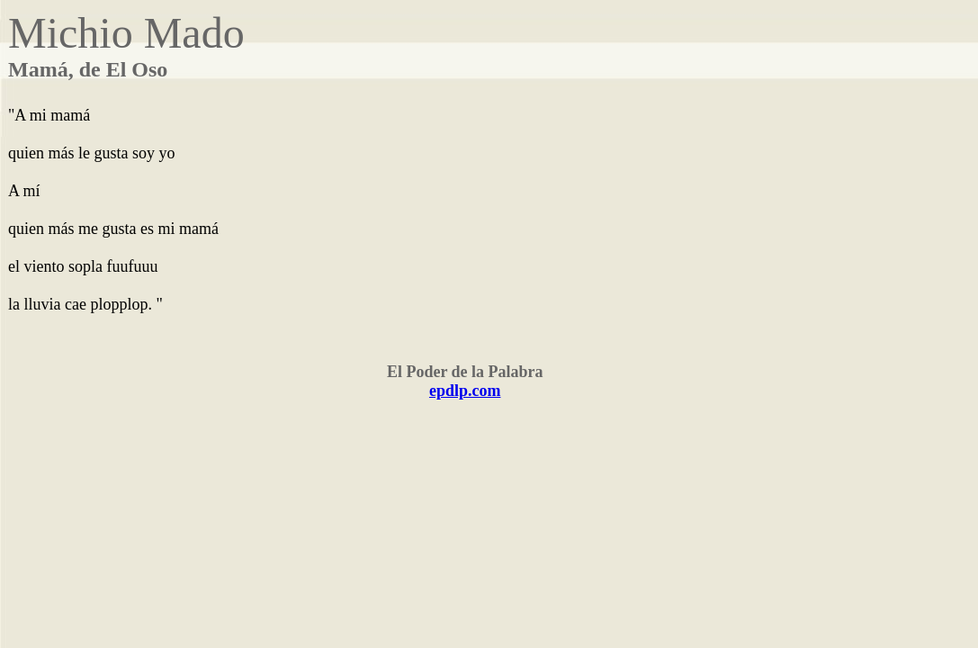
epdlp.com (465, 391)
